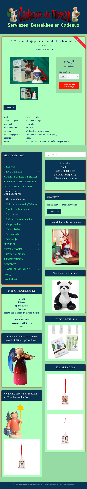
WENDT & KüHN (22, 171)
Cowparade (12, 214)
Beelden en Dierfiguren (18, 209)
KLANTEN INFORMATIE (22, 269)
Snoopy (8, 274)
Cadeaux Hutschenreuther (19, 219)
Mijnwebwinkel (69, 484)
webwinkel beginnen (49, 484)
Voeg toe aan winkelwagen (69, 85)
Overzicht (10, 107)
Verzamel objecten (15, 199)
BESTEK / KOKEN (22, 249)
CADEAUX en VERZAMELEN (22, 193)
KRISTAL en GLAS (14, 254)
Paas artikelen (13, 234)
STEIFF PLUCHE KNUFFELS (20, 181)
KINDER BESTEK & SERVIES (20, 176)
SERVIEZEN (22, 244)
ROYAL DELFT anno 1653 (18, 186)
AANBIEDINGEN (13, 259)
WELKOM (9, 166)
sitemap (37, 484)
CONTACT (10, 264)
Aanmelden (54, 211)
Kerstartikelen (13, 229)
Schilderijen (12, 239)
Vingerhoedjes (13, 224)
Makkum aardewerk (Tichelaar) (22, 204)
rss (41, 484)
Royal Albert (10, 279)
